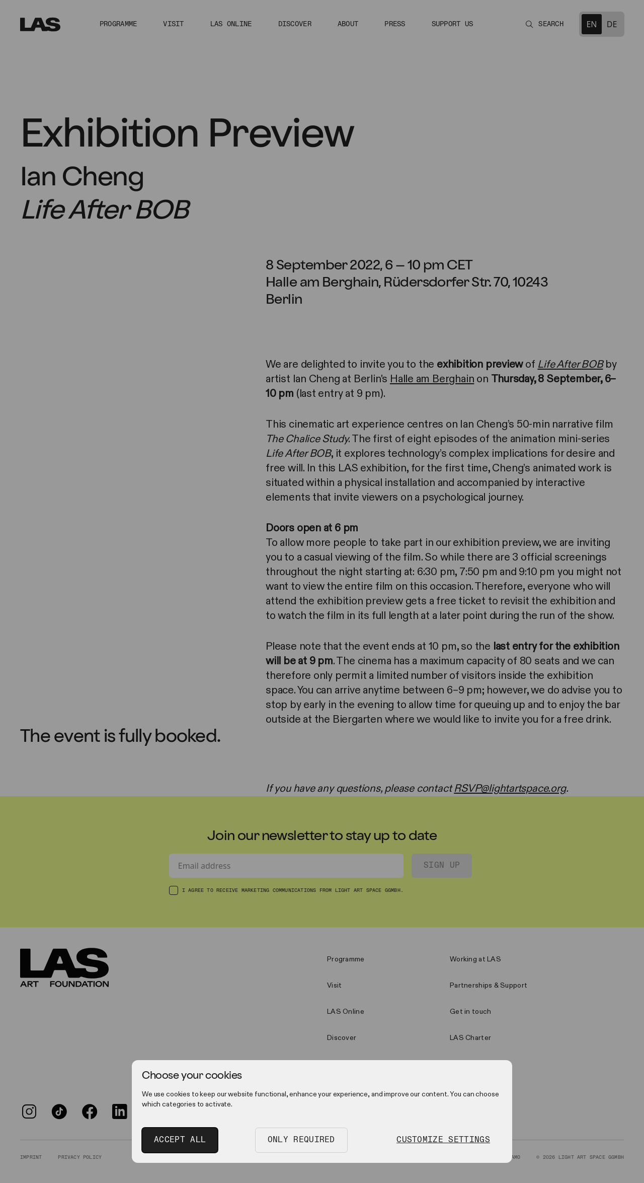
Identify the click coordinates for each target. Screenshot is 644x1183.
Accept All (180, 1140)
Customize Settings (443, 1140)
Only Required (301, 1140)
